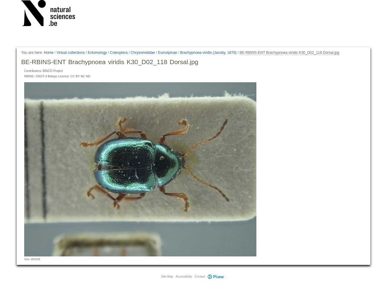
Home (49, 53)
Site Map (167, 276)
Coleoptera (119, 53)
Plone (216, 276)
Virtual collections (71, 53)
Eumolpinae (167, 53)
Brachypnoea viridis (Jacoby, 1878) (208, 53)
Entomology (97, 53)
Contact (200, 276)
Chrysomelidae (143, 53)
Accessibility (184, 276)
